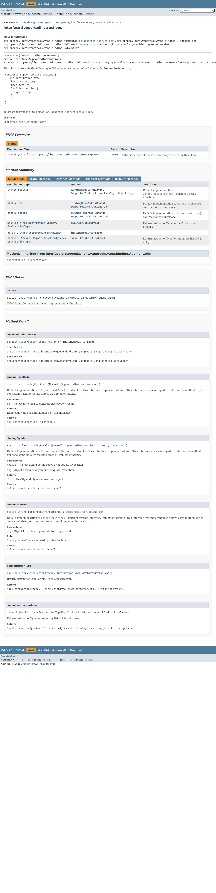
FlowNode (82, 44)
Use (40, 4)
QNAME (114, 154)
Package (19, 4)
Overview (7, 4)
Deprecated (59, 4)
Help (79, 4)
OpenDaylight (28, 664)
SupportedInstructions (97, 40)
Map (25, 222)
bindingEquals (80, 189)
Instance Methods (67, 179)
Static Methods (40, 179)
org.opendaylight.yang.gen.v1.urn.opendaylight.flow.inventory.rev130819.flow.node (68, 22)
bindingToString (82, 212)
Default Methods (127, 179)
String (22, 212)
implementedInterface (86, 232)
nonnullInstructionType (87, 238)
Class (23, 232)
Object (121, 193)
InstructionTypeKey (42, 222)
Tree (46, 4)
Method (47, 14)
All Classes (8, 10)
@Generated (11, 55)
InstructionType (19, 226)
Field (27, 14)
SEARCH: (174, 10)
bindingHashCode (82, 203)
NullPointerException (22, 421)
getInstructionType (84, 222)
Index (71, 4)
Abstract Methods (97, 179)
